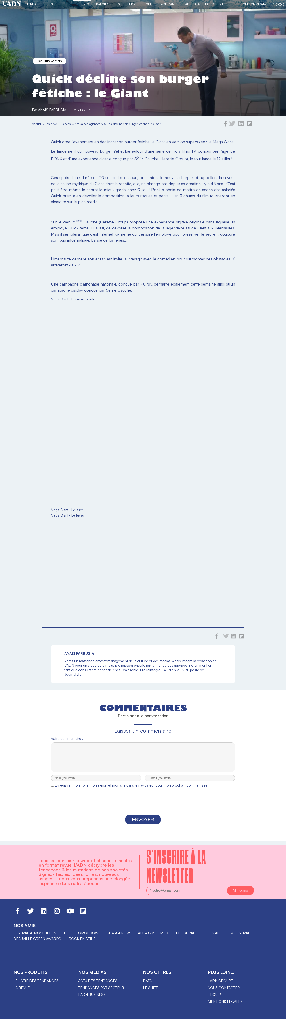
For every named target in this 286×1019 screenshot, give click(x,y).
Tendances (35, 4)
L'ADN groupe (220, 980)
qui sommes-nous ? (258, 4)
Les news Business (58, 124)
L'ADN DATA (192, 4)
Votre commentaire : (67, 738)
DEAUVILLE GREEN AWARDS (37, 939)
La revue (21, 987)
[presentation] (143, 806)
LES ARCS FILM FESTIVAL (229, 933)
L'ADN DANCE (168, 4)
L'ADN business (92, 994)
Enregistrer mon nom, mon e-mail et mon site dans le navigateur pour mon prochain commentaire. (131, 789)
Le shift (150, 987)
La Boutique (215, 4)
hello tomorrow (81, 933)
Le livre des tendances (36, 980)
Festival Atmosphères (34, 933)
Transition (103, 4)
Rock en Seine (82, 939)
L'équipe (215, 994)
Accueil (37, 124)
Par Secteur (60, 4)
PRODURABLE (188, 933)
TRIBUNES (82, 4)
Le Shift (148, 4)
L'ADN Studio (127, 4)
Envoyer (143, 823)
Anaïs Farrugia (52, 110)
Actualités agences (50, 61)
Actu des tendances (97, 980)
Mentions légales (225, 1001)
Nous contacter (224, 987)
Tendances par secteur (101, 987)
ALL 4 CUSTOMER (153, 933)
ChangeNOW (118, 933)
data (147, 980)
